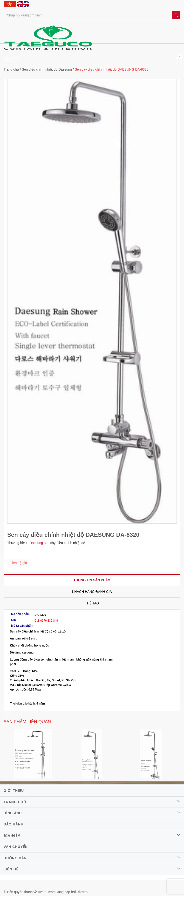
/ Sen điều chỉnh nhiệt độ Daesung (46, 69)
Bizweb (82, 892)
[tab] (92, 580)
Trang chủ (11, 69)
